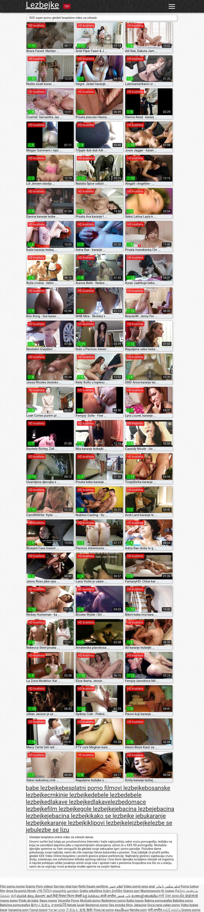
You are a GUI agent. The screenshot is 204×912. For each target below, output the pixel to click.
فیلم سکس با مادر (168, 886)
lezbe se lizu (53, 829)
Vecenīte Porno (68, 900)
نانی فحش (124, 896)
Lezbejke (42, 5)
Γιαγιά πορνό (38, 910)
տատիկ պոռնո (65, 891)
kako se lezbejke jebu (119, 815)
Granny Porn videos (39, 886)
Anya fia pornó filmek (21, 891)
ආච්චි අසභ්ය (172, 910)
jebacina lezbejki (69, 815)
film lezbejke (63, 808)
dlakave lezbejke (69, 801)
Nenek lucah (76, 905)
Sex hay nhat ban (65, 886)
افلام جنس (116, 886)
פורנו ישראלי (56, 910)
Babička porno (183, 900)
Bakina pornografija (158, 900)
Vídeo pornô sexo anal (139, 886)
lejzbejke (139, 822)
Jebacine (140, 905)
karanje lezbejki (67, 822)
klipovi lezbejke (108, 822)
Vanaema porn (18, 910)
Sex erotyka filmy (121, 905)
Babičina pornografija (15, 905)
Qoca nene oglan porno (163, 905)
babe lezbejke (44, 787)
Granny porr (131, 891)
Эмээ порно (48, 900)
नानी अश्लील (155, 910)
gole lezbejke (97, 808)
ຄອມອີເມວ (122, 910)
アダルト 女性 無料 (79, 910)
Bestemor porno (96, 905)
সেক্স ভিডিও (44, 891)
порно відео (9, 900)
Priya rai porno (104, 910)
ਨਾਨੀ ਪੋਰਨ (165, 896)
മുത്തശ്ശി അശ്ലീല (145, 896)
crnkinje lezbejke (69, 794)
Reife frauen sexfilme (93, 886)
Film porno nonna (12, 886)
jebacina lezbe (133, 808)
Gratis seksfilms (91, 891)
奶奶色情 (191, 896)
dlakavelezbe (107, 801)
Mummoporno (151, 891)
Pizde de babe (29, 900)
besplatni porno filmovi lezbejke (103, 787)
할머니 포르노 (41, 905)
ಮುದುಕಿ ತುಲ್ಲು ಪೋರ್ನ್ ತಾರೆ (35, 896)
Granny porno (191, 910)
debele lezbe (107, 794)
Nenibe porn (138, 910)
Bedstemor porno (113, 900)
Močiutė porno (90, 900)
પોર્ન (13, 896)
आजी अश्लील (108, 896)
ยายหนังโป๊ (59, 905)
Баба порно (135, 900)
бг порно (167, 891)
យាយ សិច (178, 896)
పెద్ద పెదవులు (91, 896)
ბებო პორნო (113, 891)
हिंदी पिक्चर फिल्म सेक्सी (67, 896)
